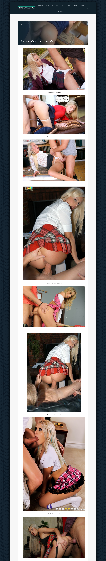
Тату (63, 5)
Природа (75, 5)
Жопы (48, 5)
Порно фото (55, 5)
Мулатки (60, 11)
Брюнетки (40, 5)
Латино (69, 5)
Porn (82, 5)
